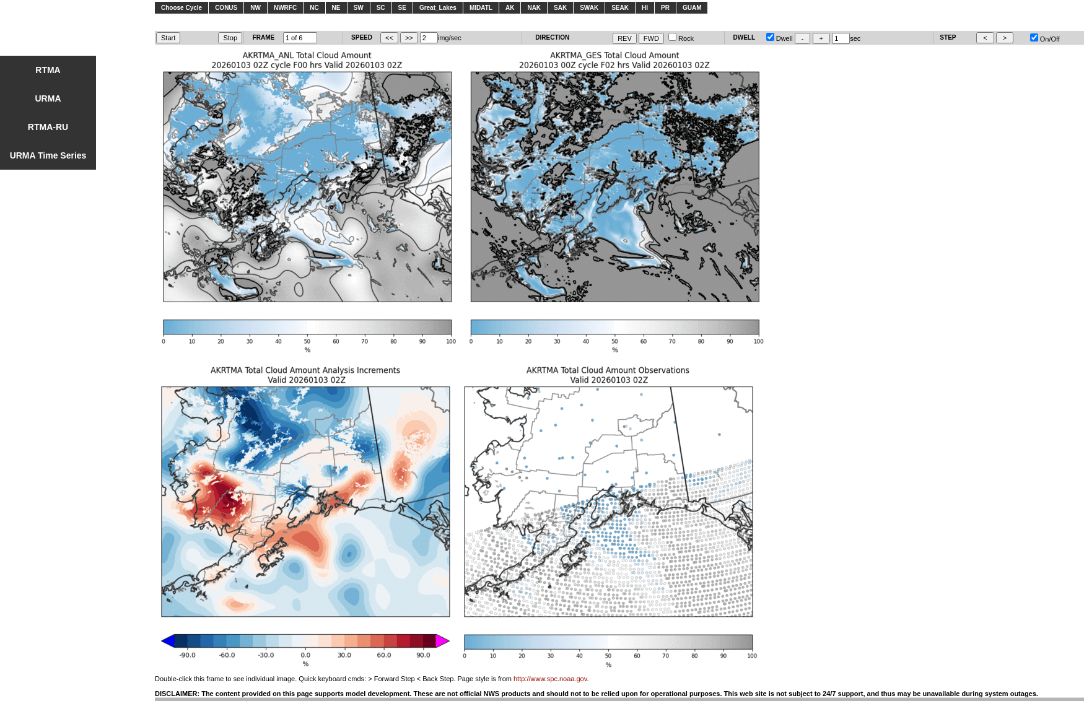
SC (381, 7)
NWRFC (285, 7)
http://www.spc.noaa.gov (550, 678)
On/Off (1045, 39)
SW (359, 7)
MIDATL (481, 7)
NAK (534, 7)
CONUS (226, 7)
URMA (48, 98)
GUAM (692, 7)
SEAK (620, 7)
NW (255, 7)
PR (665, 7)
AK (509, 7)
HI (645, 7)
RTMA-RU (48, 127)
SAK (560, 7)
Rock (681, 38)
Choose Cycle (181, 7)
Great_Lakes (438, 7)
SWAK (589, 7)
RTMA (47, 70)
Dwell (779, 38)
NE (336, 7)
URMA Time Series (48, 155)
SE (402, 7)
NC (314, 7)
